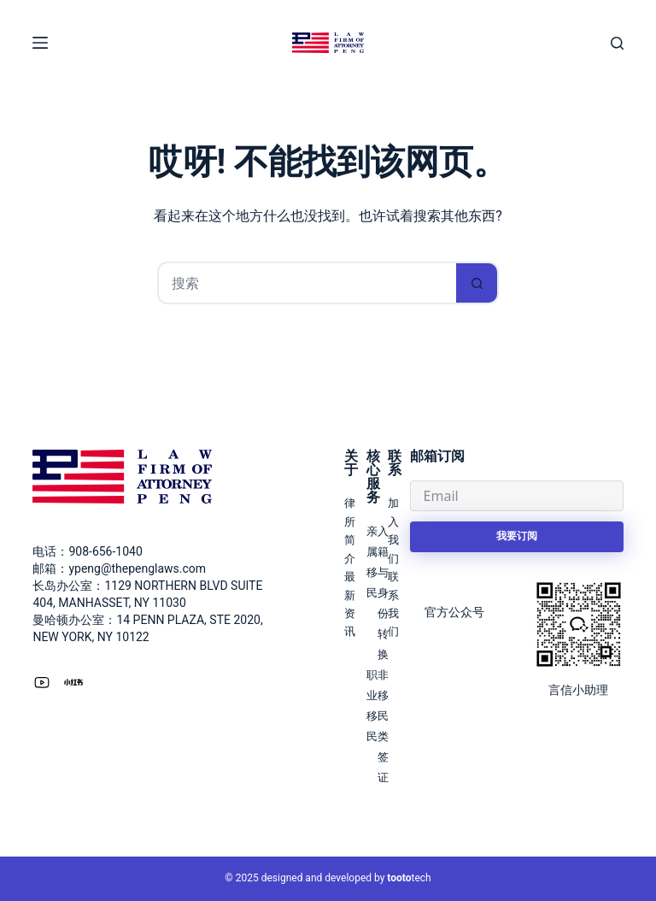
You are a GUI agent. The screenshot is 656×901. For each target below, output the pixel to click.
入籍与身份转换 (383, 593)
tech (408, 878)
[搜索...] (306, 283)
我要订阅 (516, 536)
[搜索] (617, 43)
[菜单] (40, 42)
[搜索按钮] (477, 283)
